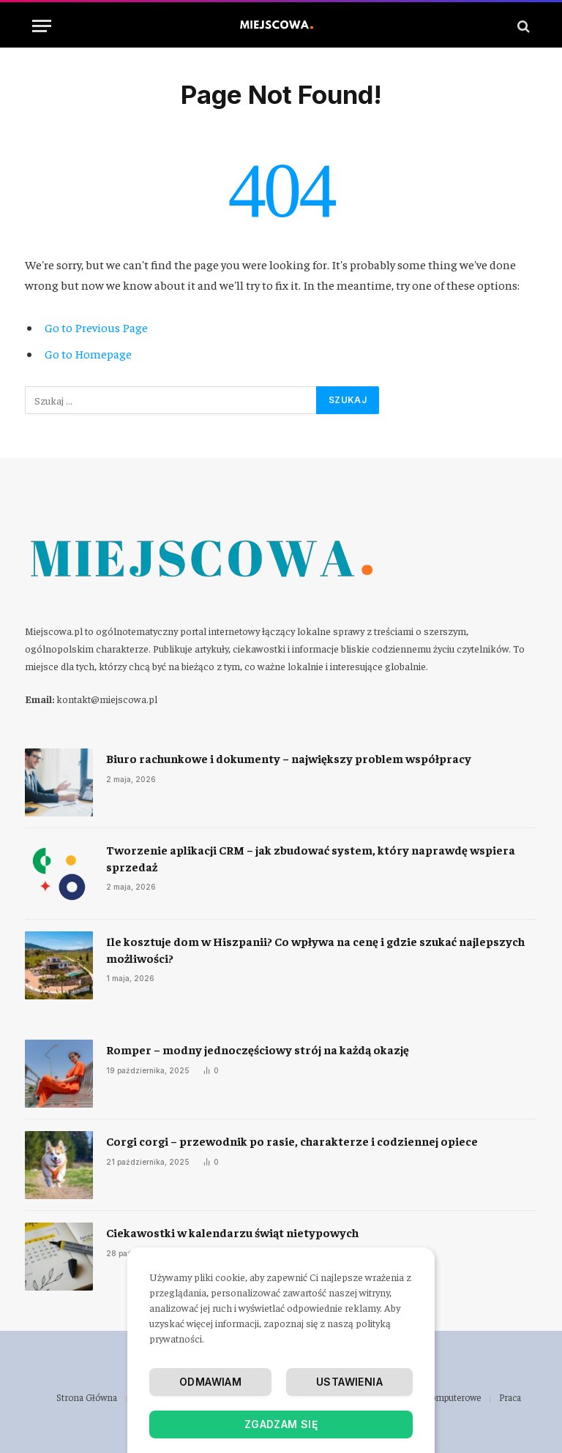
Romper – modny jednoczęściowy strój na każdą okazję (257, 1049)
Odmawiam (210, 1381)
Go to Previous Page (96, 327)
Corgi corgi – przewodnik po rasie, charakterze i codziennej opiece (292, 1140)
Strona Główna (86, 1397)
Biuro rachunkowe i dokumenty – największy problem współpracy (288, 758)
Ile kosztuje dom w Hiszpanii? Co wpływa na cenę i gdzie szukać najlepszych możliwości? (315, 949)
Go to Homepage (88, 353)
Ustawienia (349, 1381)
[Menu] (41, 26)
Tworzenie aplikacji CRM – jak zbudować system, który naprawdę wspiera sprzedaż (310, 858)
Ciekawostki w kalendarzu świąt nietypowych (232, 1232)
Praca (510, 1397)
